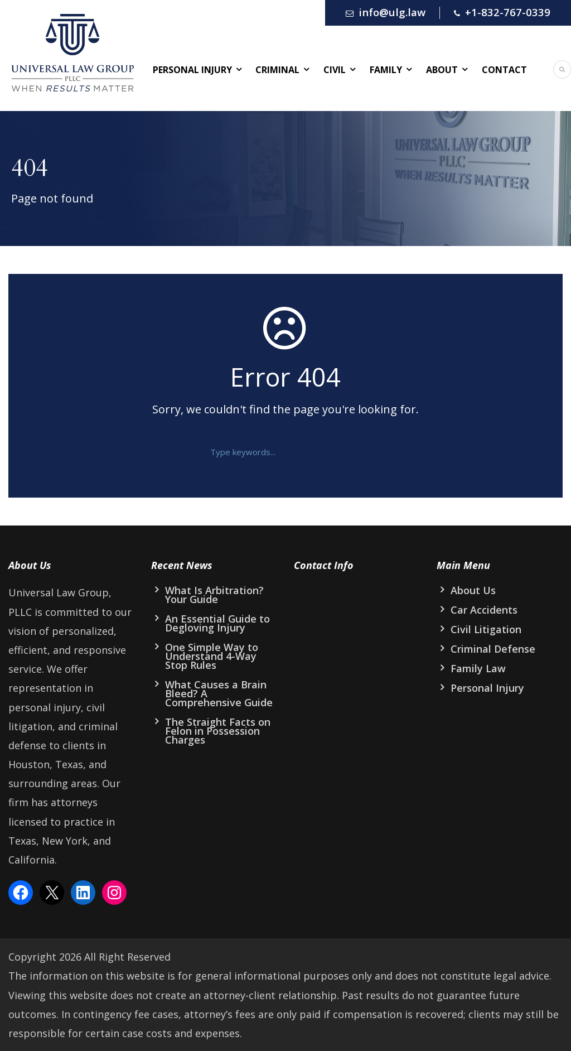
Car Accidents (484, 609)
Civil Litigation (486, 629)
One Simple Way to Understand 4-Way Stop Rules (211, 656)
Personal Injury (192, 70)
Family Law (478, 668)
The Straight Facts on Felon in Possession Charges (217, 730)
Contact (504, 70)
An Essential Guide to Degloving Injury (217, 623)
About (442, 70)
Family (386, 70)
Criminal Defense (493, 648)
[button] (356, 451)
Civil (334, 70)
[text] (277, 452)
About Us (473, 590)
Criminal (277, 70)
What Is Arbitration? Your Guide (214, 595)
